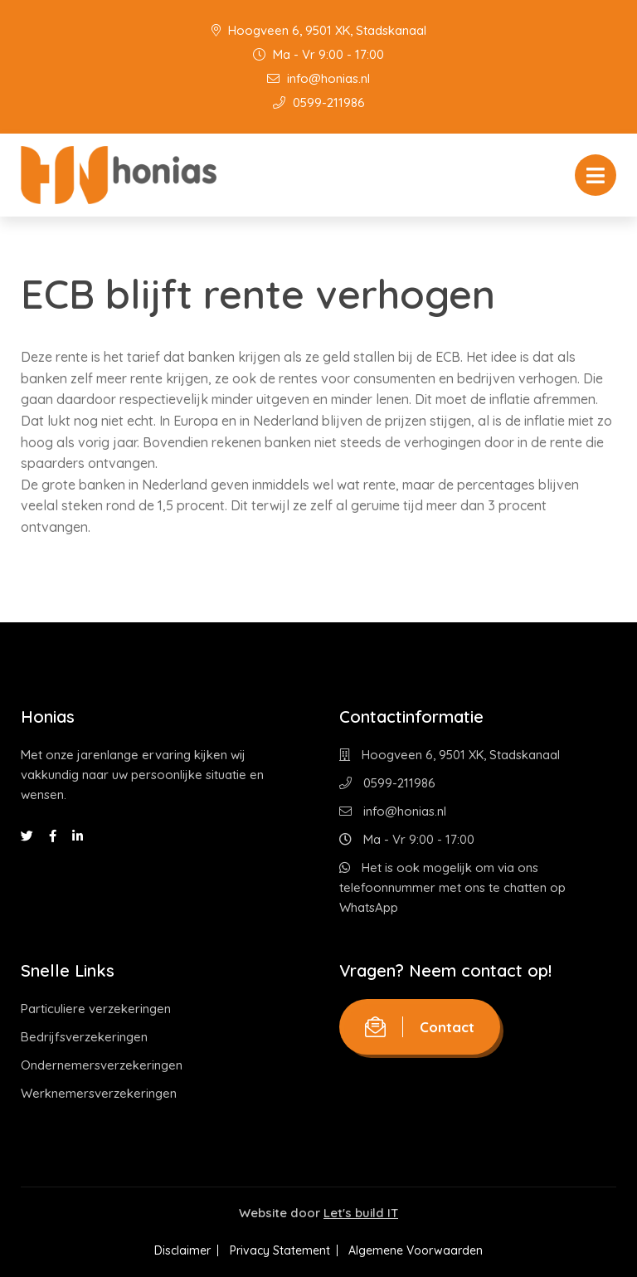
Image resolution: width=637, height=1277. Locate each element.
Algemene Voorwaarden (425, 1250)
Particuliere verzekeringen (96, 1008)
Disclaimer (173, 1250)
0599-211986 (319, 102)
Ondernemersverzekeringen (101, 1065)
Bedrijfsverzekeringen (84, 1037)
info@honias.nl (318, 78)
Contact (419, 1026)
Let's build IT (360, 1213)
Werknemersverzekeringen (99, 1093)
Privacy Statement (280, 1250)
